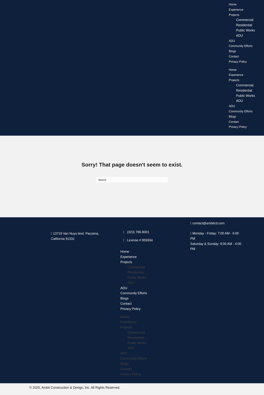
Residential (244, 25)
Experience (236, 9)
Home (233, 4)
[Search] (132, 180)
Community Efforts (240, 46)
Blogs (232, 51)
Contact (234, 56)
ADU (239, 35)
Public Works (245, 30)
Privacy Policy (238, 61)
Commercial (244, 20)
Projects (234, 14)
